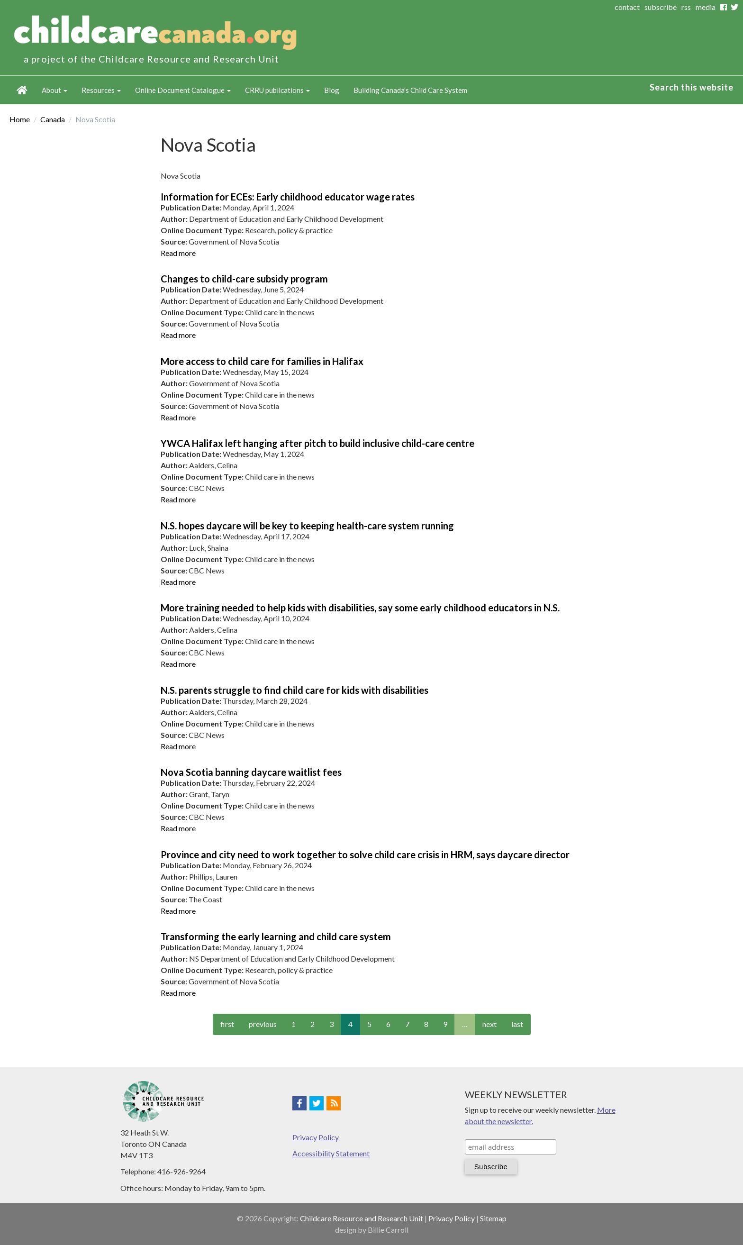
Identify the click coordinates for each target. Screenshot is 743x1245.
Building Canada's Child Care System (410, 90)
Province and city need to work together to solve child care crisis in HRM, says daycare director (365, 854)
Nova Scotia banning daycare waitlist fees (251, 772)
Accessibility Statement (331, 1153)
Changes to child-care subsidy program (244, 278)
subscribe (660, 6)
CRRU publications (277, 90)
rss (686, 6)
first (227, 1023)
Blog (331, 90)
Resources (101, 90)
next (489, 1023)
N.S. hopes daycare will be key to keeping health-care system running (307, 525)
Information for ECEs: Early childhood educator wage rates (288, 196)
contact (627, 6)
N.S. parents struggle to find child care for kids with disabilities (294, 690)
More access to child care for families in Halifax (262, 361)
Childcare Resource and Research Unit (361, 1218)
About (54, 90)
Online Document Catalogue (183, 90)
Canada (52, 119)
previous (263, 1023)
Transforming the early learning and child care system (276, 936)
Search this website (692, 87)
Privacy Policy (315, 1137)
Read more (178, 252)
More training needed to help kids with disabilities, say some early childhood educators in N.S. (360, 607)
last (517, 1023)
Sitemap (493, 1218)
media (706, 6)
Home (22, 90)
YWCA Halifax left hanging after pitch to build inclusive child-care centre (317, 443)
